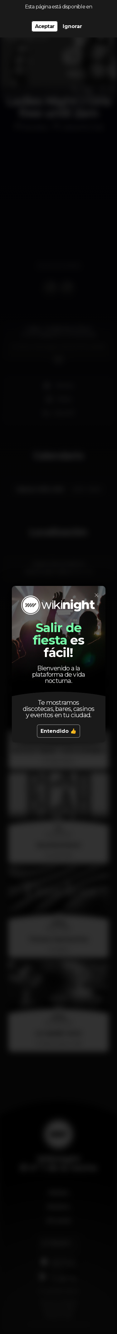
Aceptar (44, 26)
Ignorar (72, 26)
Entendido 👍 (58, 728)
